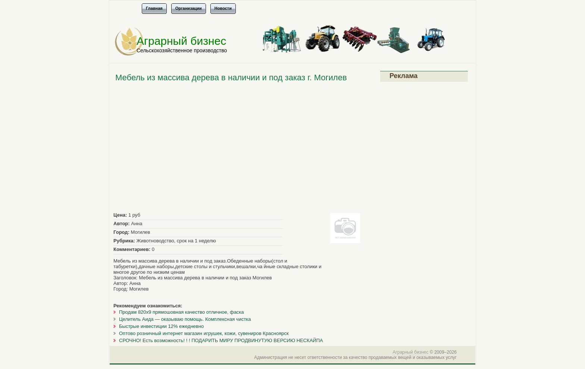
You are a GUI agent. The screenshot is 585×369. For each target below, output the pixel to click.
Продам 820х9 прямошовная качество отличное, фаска (181, 312)
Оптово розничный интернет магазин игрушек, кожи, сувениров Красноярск (204, 333)
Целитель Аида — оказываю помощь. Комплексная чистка (185, 319)
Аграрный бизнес (181, 41)
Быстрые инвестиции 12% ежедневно (161, 326)
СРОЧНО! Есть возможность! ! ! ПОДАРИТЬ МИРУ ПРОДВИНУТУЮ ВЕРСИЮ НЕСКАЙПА (221, 340)
